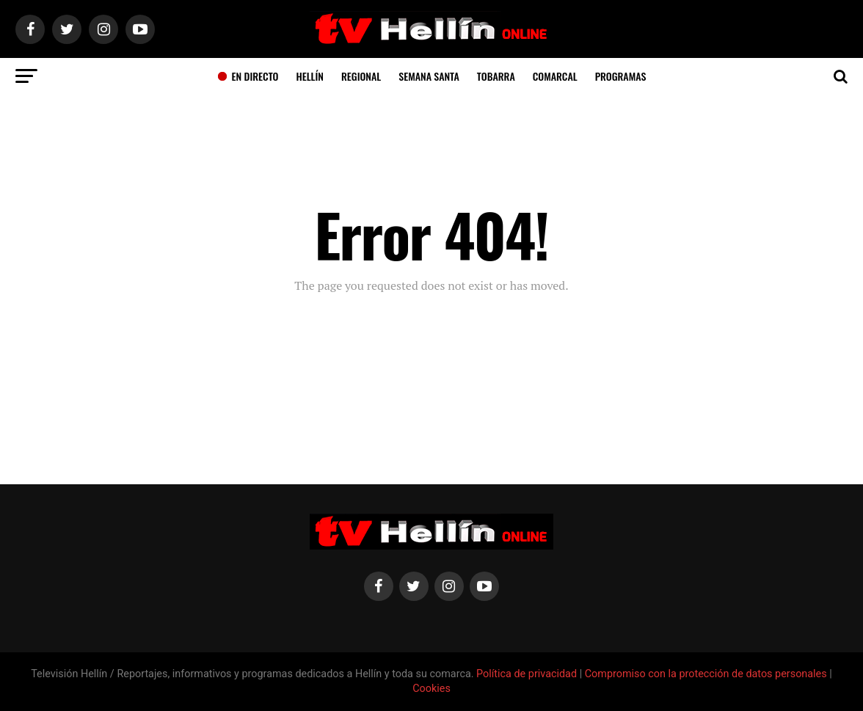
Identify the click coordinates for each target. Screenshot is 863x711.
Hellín (310, 76)
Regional (361, 76)
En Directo (248, 76)
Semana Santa (428, 76)
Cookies (431, 688)
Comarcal (555, 76)
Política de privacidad (528, 674)
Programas (621, 76)
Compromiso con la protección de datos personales (706, 674)
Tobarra (496, 76)
